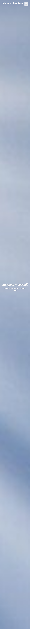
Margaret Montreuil (13, 3)
